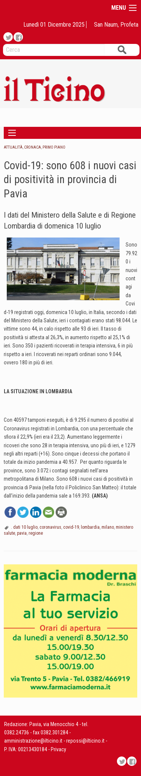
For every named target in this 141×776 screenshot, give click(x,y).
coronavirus (50, 527)
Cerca (122, 50)
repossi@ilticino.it (85, 741)
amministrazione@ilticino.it (33, 741)
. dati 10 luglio (24, 527)
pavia (22, 533)
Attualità (13, 147)
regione (36, 533)
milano (108, 527)
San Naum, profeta (116, 24)
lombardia (90, 527)
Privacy (58, 749)
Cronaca (32, 147)
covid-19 (71, 527)
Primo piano (53, 147)
